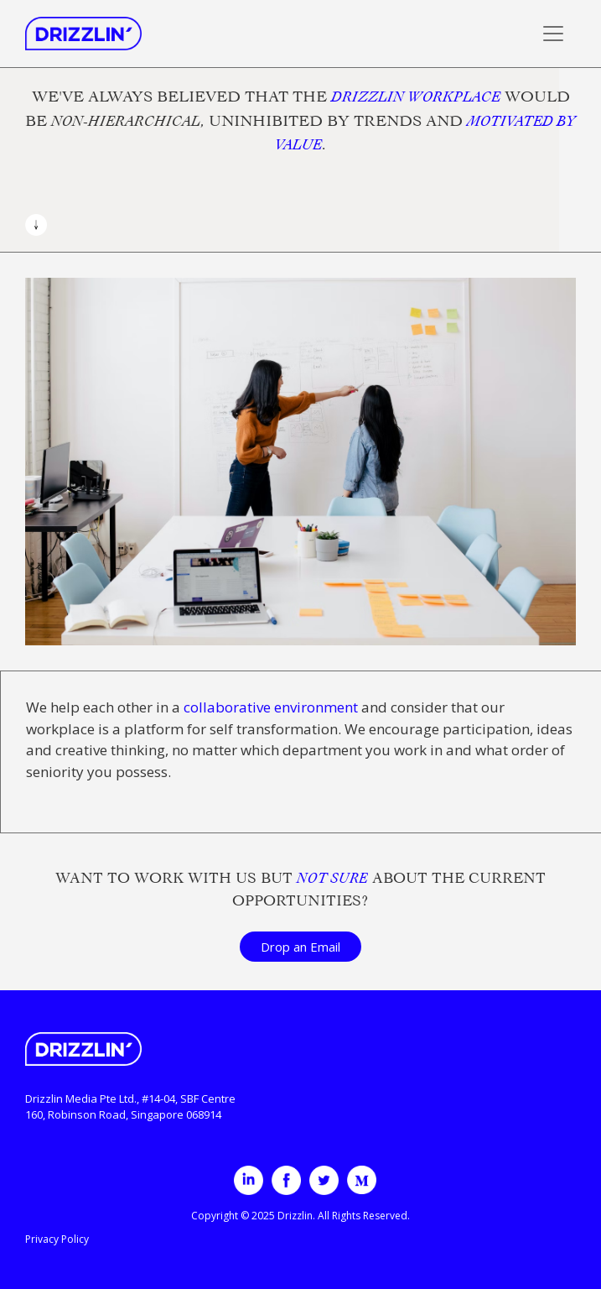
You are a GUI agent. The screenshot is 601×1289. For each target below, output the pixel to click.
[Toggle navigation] (553, 34)
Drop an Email (300, 946)
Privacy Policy (57, 1239)
